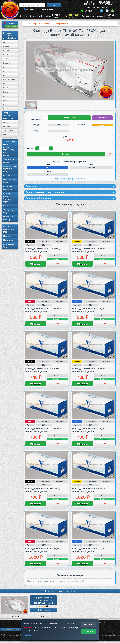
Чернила (7, 176)
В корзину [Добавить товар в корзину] (66, 154)
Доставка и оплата (55, 16)
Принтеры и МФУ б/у (8, 218)
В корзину (35, 264)
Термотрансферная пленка (10, 160)
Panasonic (7, 71)
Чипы (5, 206)
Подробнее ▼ (30, 635)
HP (4, 42)
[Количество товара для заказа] (44, 148)
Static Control (8, 130)
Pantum (6, 92)
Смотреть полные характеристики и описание (70, 178)
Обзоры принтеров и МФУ (8, 229)
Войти (45, 16)
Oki (4, 75)
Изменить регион (11, 26)
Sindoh (6, 96)
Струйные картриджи (7, 188)
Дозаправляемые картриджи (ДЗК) (10, 169)
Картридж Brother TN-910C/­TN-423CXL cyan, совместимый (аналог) (43, 600)
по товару (29, 9)
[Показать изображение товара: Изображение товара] (31, 105)
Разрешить (88, 631)
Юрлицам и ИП (110, 16)
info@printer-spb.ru (72, 16)
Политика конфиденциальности (13, 630)
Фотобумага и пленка (9, 181)
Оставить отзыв (69, 117)
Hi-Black (6, 126)
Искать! (54, 5)
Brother (6, 50)
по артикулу (48, 9)
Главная (24, 16)
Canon (6, 46)
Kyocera (6, 55)
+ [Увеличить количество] (51, 148)
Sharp (5, 88)
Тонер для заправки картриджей (8, 115)
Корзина (87, 16)
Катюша (6, 104)
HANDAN (7, 135)
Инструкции (8, 240)
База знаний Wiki (8, 245)
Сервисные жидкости (8, 211)
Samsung (7, 67)
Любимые (98, 16)
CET (5, 122)
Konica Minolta (9, 79)
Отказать (88, 625)
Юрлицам (102, 117)
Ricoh (5, 84)
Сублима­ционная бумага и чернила (7, 197)
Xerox (5, 59)
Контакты (34, 16)
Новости (6, 236)
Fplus (5, 108)
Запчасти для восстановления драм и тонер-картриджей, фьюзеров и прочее (10, 148)
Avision (6, 100)
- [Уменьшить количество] (37, 148)
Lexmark (6, 63)
